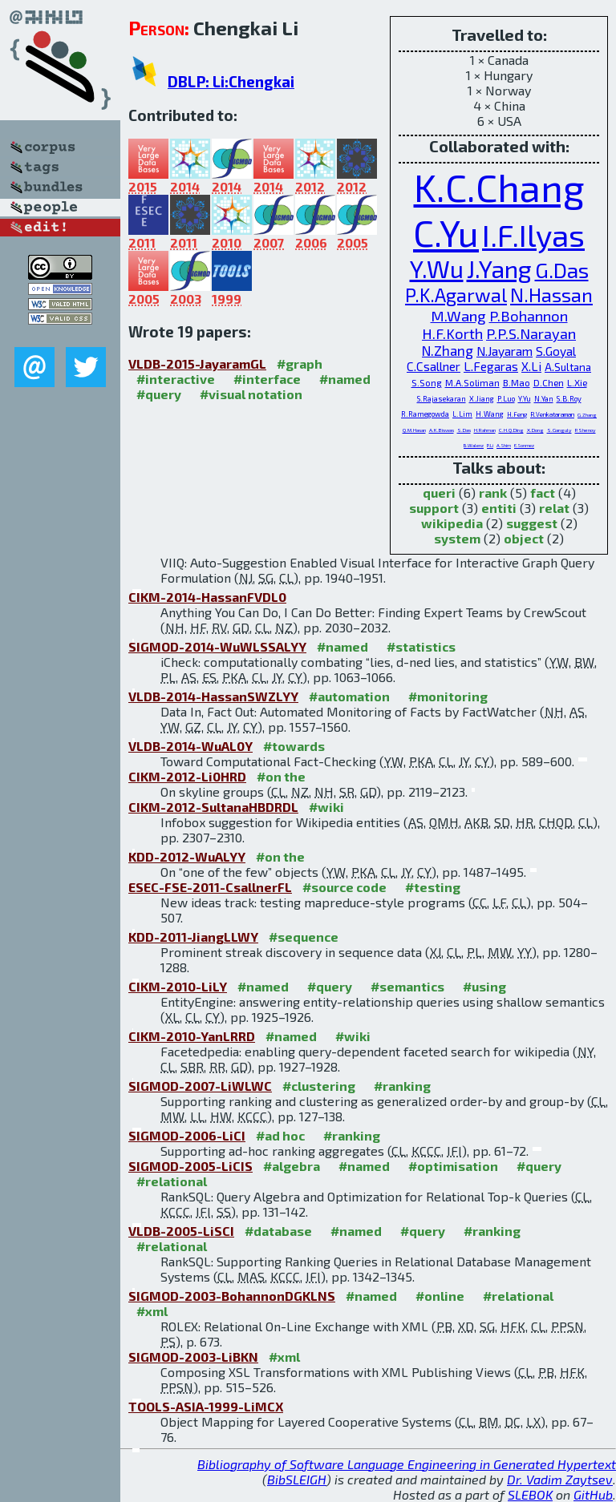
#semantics (407, 986)
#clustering (318, 1085)
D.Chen (548, 382)
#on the (281, 776)
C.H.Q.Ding (511, 429)
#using (484, 986)
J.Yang (499, 268)
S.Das (464, 429)
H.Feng (517, 414)
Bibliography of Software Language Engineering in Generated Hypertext (406, 1464)
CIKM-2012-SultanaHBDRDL (213, 806)
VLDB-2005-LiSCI (181, 1230)
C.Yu (446, 232)
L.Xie (577, 382)
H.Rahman (485, 429)
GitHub (593, 1494)
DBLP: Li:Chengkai (231, 81)
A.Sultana (568, 367)
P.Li (490, 445)
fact (542, 492)
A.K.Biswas (441, 429)
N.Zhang (447, 350)
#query (158, 394)
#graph (299, 363)
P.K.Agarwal (456, 294)
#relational (171, 1181)
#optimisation (453, 1165)
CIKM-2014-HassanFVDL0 (207, 596)
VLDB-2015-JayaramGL (197, 363)
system (457, 538)
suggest (531, 523)
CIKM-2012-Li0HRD (187, 776)
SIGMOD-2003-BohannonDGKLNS (231, 1295)
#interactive (175, 378)
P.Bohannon (528, 316)
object (524, 538)
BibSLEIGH (296, 1479)
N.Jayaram (504, 351)
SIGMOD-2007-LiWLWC (200, 1085)
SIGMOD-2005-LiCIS (190, 1165)
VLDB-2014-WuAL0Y (190, 745)
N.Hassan (551, 294)
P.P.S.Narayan (531, 333)
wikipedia (452, 523)
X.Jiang (481, 398)
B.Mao (516, 382)
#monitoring (448, 696)
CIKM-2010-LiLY (177, 986)
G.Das (562, 269)
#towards (294, 745)
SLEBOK (530, 1494)
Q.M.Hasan (414, 429)
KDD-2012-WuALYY (186, 856)
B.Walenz (474, 445)
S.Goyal (556, 351)
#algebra (291, 1165)
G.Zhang (587, 414)
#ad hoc (280, 1135)
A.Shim (503, 445)
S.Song (426, 382)
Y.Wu (437, 268)
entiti (499, 507)
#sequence (303, 936)
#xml (152, 1310)
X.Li (531, 366)
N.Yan (543, 398)
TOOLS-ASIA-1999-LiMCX (205, 1406)
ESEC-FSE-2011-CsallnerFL (210, 886)
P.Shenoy (585, 429)
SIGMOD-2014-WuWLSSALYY (217, 646)
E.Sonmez (524, 445)
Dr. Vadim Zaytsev (560, 1479)
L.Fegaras (491, 366)
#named (345, 378)
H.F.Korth (452, 333)
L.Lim (462, 414)
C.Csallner (433, 366)
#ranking (402, 1085)
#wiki (326, 806)
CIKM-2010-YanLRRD (191, 1036)
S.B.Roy (569, 398)
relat (554, 507)
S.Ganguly (559, 429)
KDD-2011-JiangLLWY (193, 936)
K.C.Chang (499, 187)
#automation (349, 696)
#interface (267, 378)
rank (493, 492)
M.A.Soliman (472, 382)
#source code (344, 886)
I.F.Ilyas (533, 234)
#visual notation (251, 394)
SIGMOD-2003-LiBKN (193, 1356)
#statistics (421, 646)
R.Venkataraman (552, 414)
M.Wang (458, 315)
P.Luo (506, 398)
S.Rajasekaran (441, 398)
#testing (432, 886)
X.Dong (535, 429)
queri (439, 492)
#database (278, 1230)
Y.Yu (524, 398)
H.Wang (490, 414)
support (434, 507)
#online (439, 1295)
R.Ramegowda (425, 414)
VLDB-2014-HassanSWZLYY (213, 696)
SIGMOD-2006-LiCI (186, 1135)
